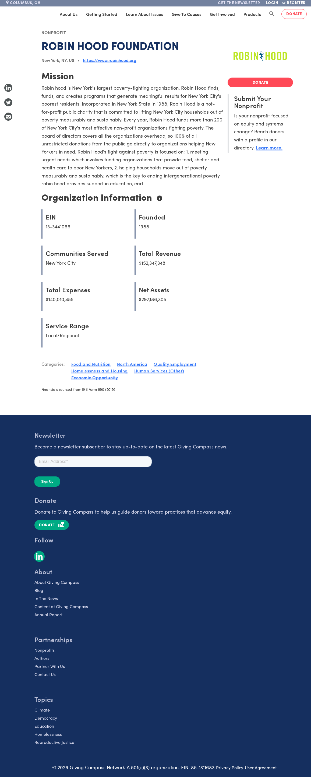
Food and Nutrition (91, 364)
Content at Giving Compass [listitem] (61, 606)
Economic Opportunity (94, 377)
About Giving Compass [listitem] (56, 582)
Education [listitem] (44, 726)
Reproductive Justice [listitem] (54, 742)
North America (132, 364)
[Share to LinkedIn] (8, 88)
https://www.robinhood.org (109, 60)
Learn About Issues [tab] (144, 14)
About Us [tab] (68, 14)
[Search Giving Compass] (271, 14)
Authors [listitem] (41, 658)
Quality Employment (175, 364)
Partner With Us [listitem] (49, 666)
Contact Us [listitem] (45, 674)
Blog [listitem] (38, 590)
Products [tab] (252, 14)
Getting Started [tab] (101, 14)
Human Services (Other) (159, 371)
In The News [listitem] (46, 598)
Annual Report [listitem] (48, 614)
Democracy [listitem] (45, 718)
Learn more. (269, 147)
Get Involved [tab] (222, 14)
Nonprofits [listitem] (44, 650)
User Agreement (261, 767)
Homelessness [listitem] (48, 734)
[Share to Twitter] (8, 102)
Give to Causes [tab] (186, 14)
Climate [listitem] (42, 710)
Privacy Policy (229, 767)
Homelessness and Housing (99, 371)
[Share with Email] (8, 117)
